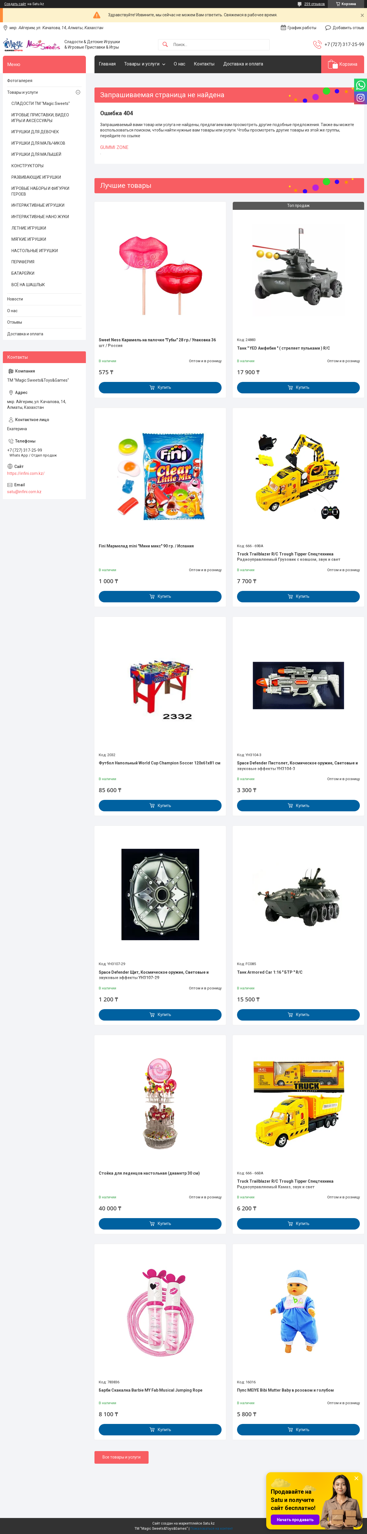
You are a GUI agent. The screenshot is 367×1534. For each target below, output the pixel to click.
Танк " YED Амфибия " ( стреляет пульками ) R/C (283, 348)
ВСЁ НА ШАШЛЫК (28, 284)
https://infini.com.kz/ (26, 473)
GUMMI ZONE (114, 147)
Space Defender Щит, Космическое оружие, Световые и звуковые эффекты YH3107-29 (154, 975)
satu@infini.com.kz (24, 491)
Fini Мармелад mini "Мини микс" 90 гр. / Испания (146, 546)
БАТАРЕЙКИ (22, 273)
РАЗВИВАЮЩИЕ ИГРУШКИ (36, 177)
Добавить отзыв (348, 27)
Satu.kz (209, 1523)
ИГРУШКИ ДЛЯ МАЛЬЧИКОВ (38, 143)
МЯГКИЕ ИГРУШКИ (28, 239)
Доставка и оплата (243, 64)
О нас (179, 64)
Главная (107, 64)
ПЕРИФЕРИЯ (22, 262)
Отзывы (14, 322)
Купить (164, 387)
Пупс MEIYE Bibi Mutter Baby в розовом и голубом (285, 1390)
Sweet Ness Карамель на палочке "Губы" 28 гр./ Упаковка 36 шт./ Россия (157, 343)
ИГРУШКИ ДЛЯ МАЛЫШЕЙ (36, 154)
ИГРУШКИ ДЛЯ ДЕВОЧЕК (35, 132)
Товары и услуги (141, 64)
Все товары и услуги (121, 1457)
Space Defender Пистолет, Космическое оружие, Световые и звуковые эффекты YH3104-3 (297, 766)
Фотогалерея (19, 80)
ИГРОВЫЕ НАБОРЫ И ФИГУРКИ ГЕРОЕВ (40, 191)
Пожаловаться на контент (211, 1529)
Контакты (204, 64)
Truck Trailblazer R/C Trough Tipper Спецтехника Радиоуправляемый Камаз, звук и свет (285, 1184)
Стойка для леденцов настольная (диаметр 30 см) (149, 1173)
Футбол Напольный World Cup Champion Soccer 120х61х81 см (159, 763)
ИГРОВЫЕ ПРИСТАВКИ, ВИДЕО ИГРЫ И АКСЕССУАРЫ (40, 118)
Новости (15, 299)
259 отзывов (314, 4)
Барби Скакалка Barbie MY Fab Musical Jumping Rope (150, 1390)
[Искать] (165, 44)
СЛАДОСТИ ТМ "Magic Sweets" (40, 103)
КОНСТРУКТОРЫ (27, 166)
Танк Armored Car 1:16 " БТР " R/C (270, 972)
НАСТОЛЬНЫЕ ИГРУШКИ (34, 250)
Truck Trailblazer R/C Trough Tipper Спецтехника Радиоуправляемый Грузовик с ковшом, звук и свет (288, 557)
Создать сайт (15, 4)
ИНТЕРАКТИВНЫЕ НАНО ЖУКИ (40, 216)
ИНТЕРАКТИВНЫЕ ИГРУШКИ (37, 205)
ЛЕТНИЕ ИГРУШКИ (28, 228)
